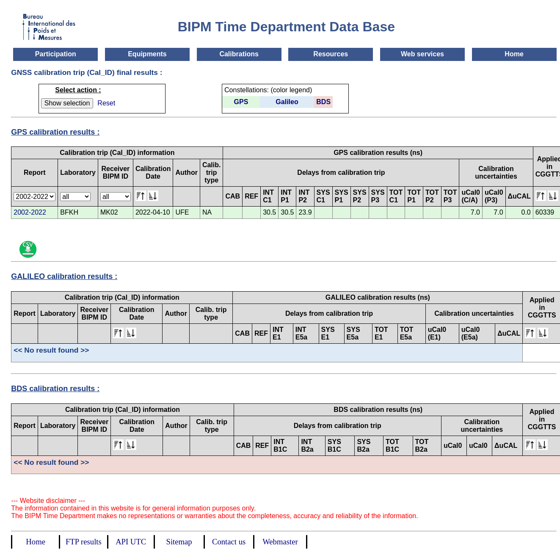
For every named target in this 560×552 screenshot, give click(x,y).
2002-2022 (30, 212)
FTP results (84, 541)
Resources (330, 54)
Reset (106, 103)
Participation (55, 54)
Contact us (229, 541)
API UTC (131, 541)
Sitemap (179, 541)
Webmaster (280, 541)
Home (514, 54)
